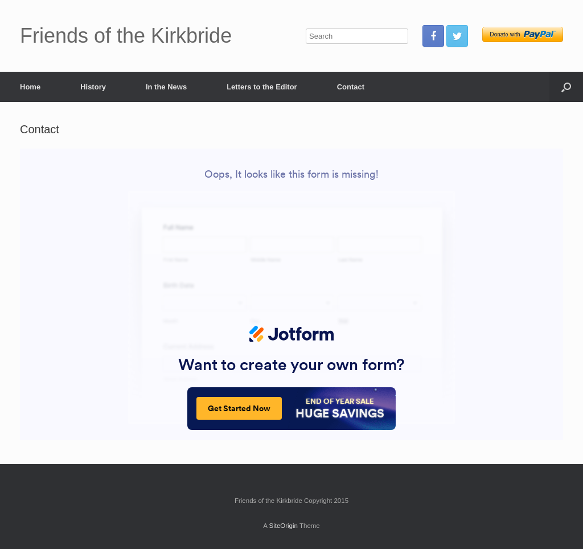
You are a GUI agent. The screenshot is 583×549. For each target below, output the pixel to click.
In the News (166, 87)
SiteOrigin (283, 525)
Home (30, 87)
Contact (350, 87)
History (93, 87)
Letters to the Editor (262, 87)
